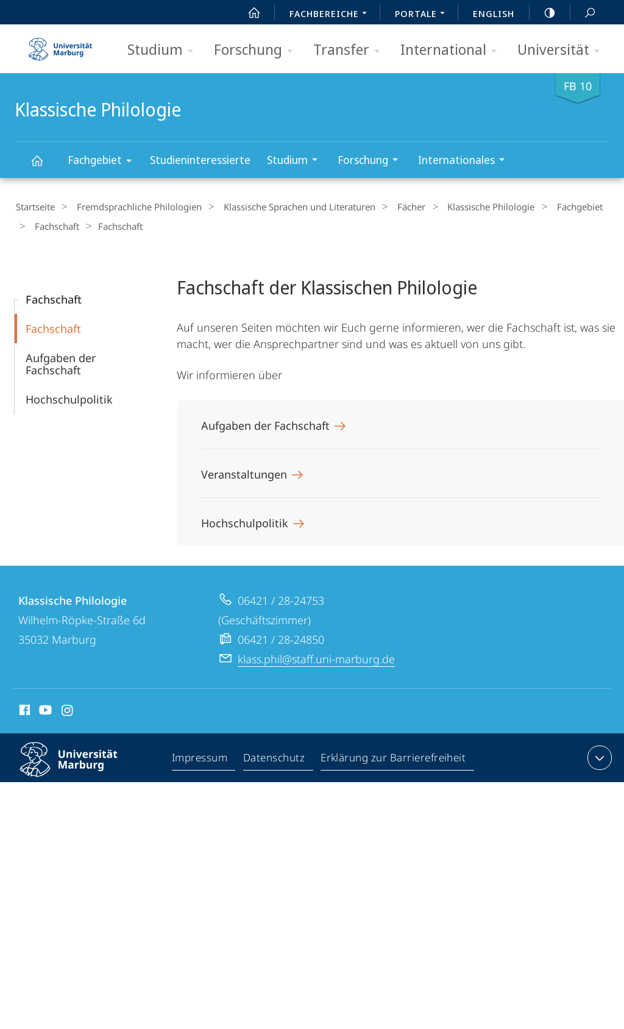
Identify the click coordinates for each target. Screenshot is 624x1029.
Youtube (44, 708)
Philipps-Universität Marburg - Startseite (60, 45)
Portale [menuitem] (423, 14)
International (452, 50)
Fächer (392, 207)
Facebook (23, 708)
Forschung (257, 50)
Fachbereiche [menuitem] (331, 14)
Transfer (350, 50)
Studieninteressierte (200, 159)
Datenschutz (274, 756)
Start (247, 13)
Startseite (34, 207)
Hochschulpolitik (69, 395)
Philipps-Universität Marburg (79, 765)
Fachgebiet (104, 161)
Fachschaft (52, 224)
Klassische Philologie (43, 166)
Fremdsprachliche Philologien (131, 207)
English (493, 13)
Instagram (68, 708)
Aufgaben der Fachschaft (61, 360)
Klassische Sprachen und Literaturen (286, 207)
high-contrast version (543, 13)
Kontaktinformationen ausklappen (598, 754)
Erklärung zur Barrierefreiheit (394, 756)
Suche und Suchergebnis (583, 13)
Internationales (465, 161)
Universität (562, 50)
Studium (164, 50)
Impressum (200, 756)
